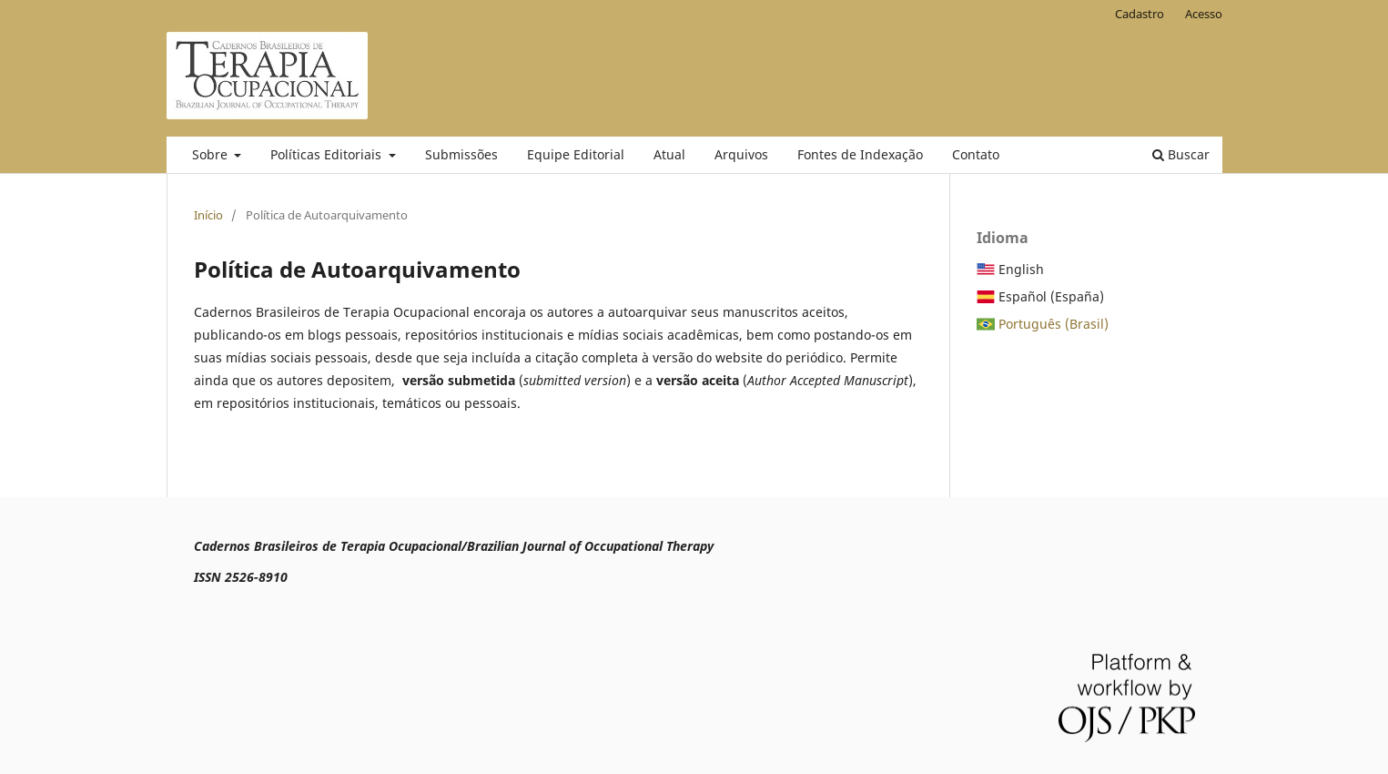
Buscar (1181, 154)
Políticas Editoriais (327, 154)
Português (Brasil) (1053, 323)
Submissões (461, 154)
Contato (975, 154)
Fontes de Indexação (860, 154)
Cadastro (1139, 13)
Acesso (1203, 13)
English (1021, 269)
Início (208, 215)
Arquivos (741, 154)
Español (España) (1051, 296)
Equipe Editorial (575, 154)
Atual (669, 154)
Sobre (211, 154)
